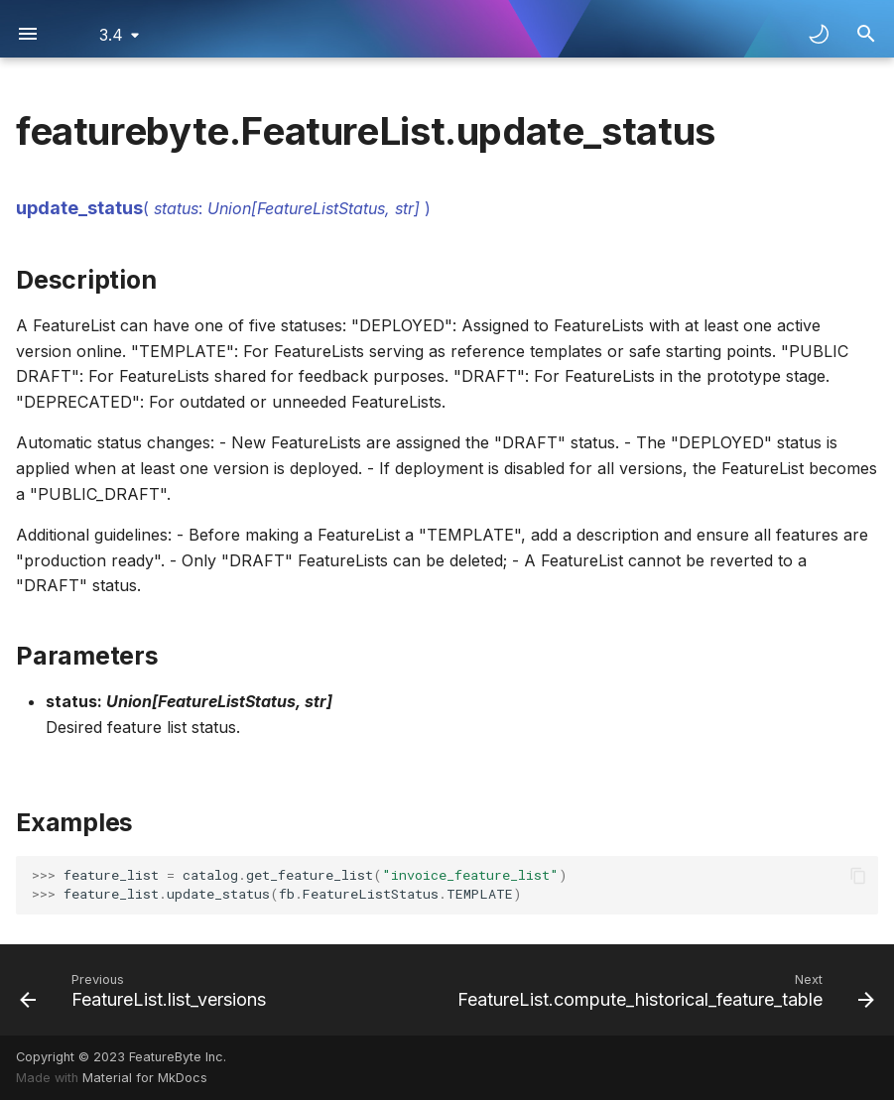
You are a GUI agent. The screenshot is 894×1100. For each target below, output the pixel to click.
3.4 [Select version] (111, 35)
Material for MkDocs (144, 1077)
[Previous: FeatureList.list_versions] (146, 990)
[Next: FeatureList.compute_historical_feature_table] (663, 990)
